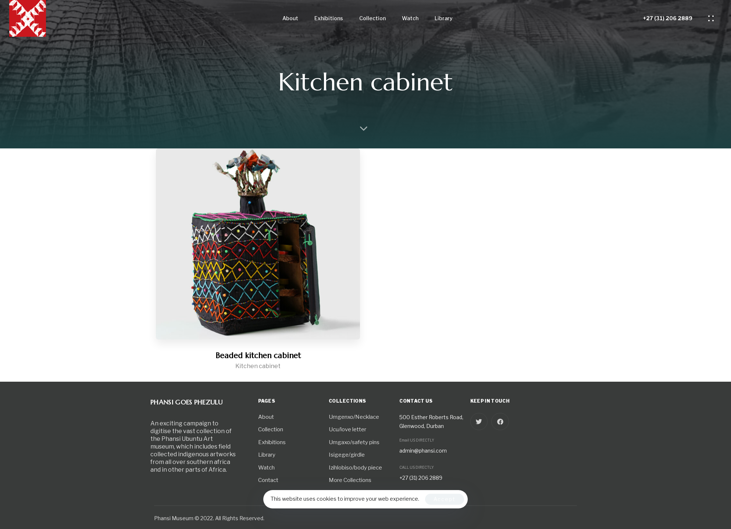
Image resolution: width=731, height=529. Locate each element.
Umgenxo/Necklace (354, 417)
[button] (713, 18)
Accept (445, 499)
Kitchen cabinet (258, 366)
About (290, 18)
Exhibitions (328, 18)
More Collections (350, 480)
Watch (410, 18)
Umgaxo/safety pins (354, 442)
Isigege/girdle (347, 454)
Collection (372, 18)
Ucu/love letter (347, 429)
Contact (268, 480)
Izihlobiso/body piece (355, 467)
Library (444, 18)
